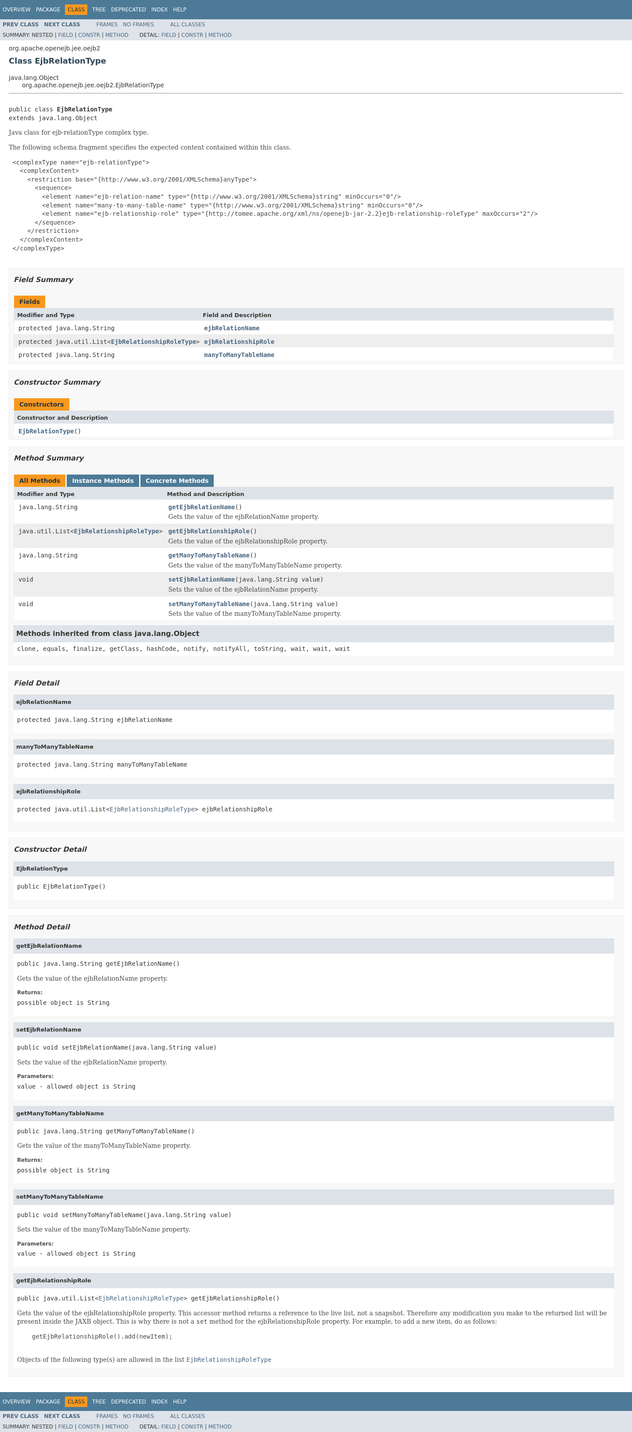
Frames (107, 24)
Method (117, 35)
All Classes (187, 24)
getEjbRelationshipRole (209, 531)
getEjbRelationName (202, 507)
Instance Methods (102, 480)
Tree (99, 10)
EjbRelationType (46, 431)
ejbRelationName (231, 328)
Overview (17, 10)
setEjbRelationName (202, 579)
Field (65, 35)
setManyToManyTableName (209, 603)
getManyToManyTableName (209, 555)
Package (48, 10)
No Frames (138, 24)
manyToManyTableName (239, 354)
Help (180, 10)
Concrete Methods (177, 480)
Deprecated (128, 10)
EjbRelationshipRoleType (153, 341)
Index (159, 10)
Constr (89, 35)
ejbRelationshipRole (239, 341)
